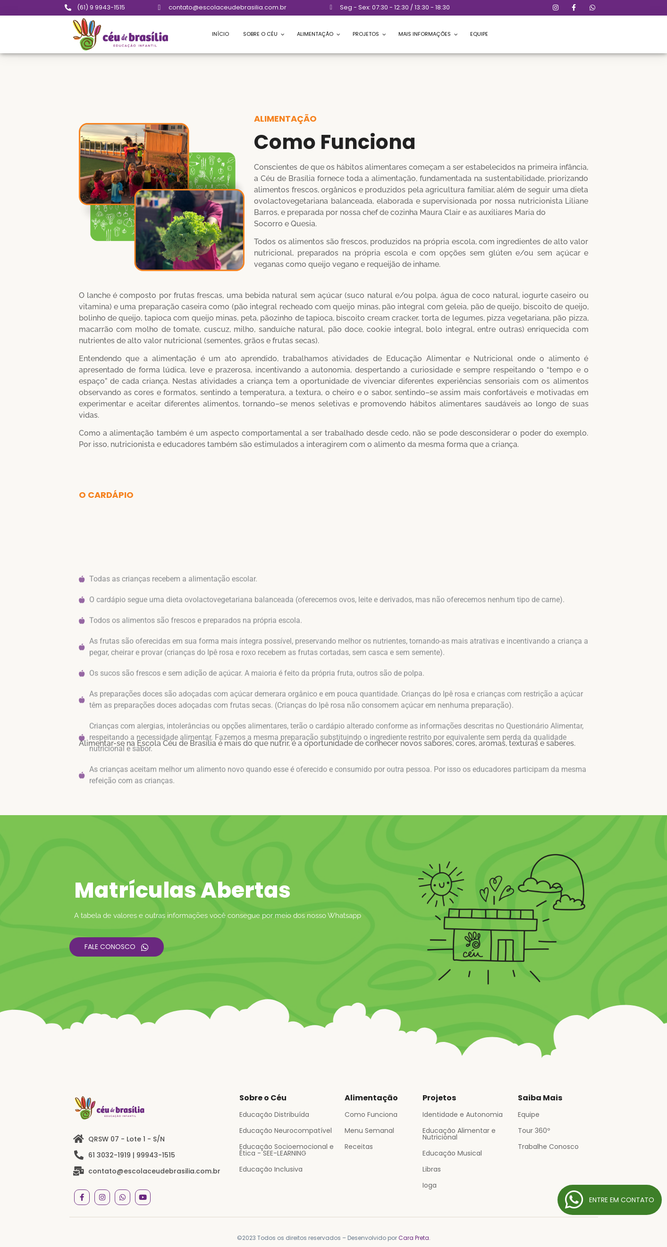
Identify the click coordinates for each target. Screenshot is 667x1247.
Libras (431, 1169)
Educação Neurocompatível (285, 1130)
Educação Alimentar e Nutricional (459, 1134)
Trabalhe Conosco (548, 1146)
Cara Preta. (414, 1238)
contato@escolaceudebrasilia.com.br (228, 7)
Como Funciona (371, 1114)
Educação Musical (452, 1153)
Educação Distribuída (274, 1114)
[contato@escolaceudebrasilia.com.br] (159, 7)
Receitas (359, 1146)
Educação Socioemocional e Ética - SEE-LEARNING (286, 1150)
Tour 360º (534, 1130)
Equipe (529, 1114)
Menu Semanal (369, 1130)
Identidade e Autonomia (462, 1114)
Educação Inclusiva (271, 1169)
